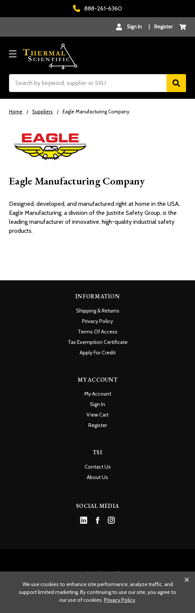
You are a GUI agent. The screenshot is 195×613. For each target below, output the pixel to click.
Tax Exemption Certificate (98, 342)
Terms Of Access (98, 331)
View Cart (97, 414)
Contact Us (98, 466)
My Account (97, 393)
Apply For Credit (98, 352)
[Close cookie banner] (187, 579)
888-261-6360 (97, 8)
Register (163, 27)
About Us (97, 477)
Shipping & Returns (97, 310)
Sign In (97, 404)
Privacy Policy (97, 321)
